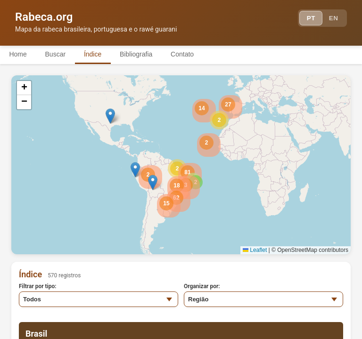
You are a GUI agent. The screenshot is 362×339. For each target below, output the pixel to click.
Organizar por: (202, 286)
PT (308, 19)
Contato (185, 54)
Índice (94, 54)
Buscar (56, 54)
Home (18, 54)
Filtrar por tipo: (38, 286)
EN (332, 19)
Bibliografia (138, 54)
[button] (219, 120)
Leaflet (255, 250)
